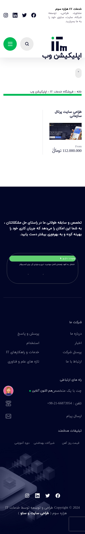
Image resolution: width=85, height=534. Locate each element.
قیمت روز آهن (70, 443)
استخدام (33, 343)
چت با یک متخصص (49, 391)
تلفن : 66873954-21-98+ (49, 403)
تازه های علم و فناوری (23, 361)
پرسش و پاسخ (28, 333)
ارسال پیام (49, 416)
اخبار (78, 343)
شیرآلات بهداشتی (44, 443)
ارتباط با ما (74, 361)
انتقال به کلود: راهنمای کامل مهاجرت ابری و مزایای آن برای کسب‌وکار (47, 264)
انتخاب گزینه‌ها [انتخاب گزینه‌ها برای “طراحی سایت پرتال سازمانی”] (54, 149)
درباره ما (76, 333)
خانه (79, 91)
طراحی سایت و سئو (34, 513)
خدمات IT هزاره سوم (68, 9)
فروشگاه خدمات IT (61, 91)
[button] (43, 274)
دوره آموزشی (22, 443)
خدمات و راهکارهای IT (22, 352)
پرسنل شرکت (72, 352)
